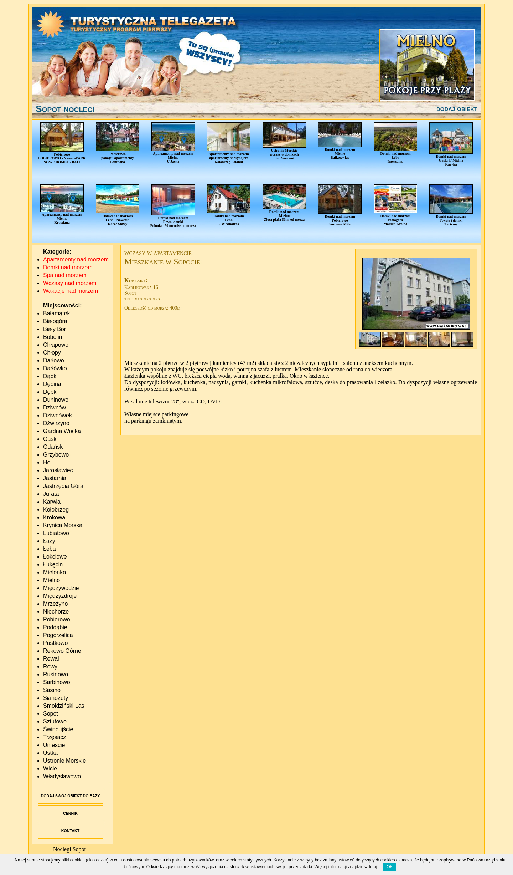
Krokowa (54, 517)
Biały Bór (54, 329)
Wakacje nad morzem (70, 291)
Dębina (52, 384)
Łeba (49, 549)
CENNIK (70, 813)
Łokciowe (55, 557)
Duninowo (55, 400)
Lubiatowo (56, 533)
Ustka (50, 753)
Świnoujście (58, 729)
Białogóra (55, 321)
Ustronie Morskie (64, 761)
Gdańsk (53, 447)
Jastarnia (54, 478)
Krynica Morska (62, 525)
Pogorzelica (58, 635)
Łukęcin (53, 564)
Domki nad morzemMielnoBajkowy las (340, 140)
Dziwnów (54, 408)
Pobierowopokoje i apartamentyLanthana (117, 143)
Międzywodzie (61, 588)
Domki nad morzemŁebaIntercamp (395, 142)
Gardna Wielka (62, 431)
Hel (47, 462)
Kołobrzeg (56, 510)
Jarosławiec (58, 470)
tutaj (373, 866)
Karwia (52, 502)
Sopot (50, 714)
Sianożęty (55, 698)
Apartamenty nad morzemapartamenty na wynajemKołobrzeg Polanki (228, 143)
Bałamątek (56, 313)
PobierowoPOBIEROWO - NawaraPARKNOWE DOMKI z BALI (62, 143)
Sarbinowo (56, 682)
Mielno (51, 580)
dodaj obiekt (456, 108)
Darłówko (55, 368)
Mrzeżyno (55, 604)
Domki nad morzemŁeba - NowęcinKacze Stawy (117, 205)
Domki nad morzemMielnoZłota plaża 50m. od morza (284, 203)
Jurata (51, 494)
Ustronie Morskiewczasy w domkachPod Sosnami (284, 141)
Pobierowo (56, 619)
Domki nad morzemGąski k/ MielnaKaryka (451, 144)
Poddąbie (55, 627)
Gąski (50, 439)
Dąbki (50, 376)
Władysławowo (62, 776)
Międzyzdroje (60, 596)
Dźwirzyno (56, 423)
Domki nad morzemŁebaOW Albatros (228, 205)
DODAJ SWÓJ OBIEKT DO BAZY (70, 796)
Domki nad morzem (68, 267)
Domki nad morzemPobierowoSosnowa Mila (340, 205)
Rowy (50, 666)
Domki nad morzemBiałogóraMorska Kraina (395, 205)
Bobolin (52, 337)
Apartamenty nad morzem (76, 259)
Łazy (49, 541)
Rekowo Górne (62, 651)
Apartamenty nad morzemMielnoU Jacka (173, 142)
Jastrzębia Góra (63, 486)
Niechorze (56, 612)
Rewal (51, 659)
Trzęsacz (54, 737)
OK (390, 866)
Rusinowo (55, 674)
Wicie (50, 768)
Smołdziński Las (63, 706)
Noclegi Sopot (69, 849)
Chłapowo (55, 345)
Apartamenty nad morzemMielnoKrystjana (62, 204)
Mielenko (54, 572)
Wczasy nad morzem (69, 283)
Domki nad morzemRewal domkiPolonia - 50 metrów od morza (173, 206)
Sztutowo (55, 721)
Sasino (52, 690)
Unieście (54, 745)
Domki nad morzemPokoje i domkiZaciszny (451, 205)
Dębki (50, 392)
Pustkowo (55, 643)
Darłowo (53, 360)
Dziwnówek (57, 415)
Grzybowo (56, 455)
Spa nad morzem (65, 275)
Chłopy (52, 353)
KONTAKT (70, 831)
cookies (77, 860)
